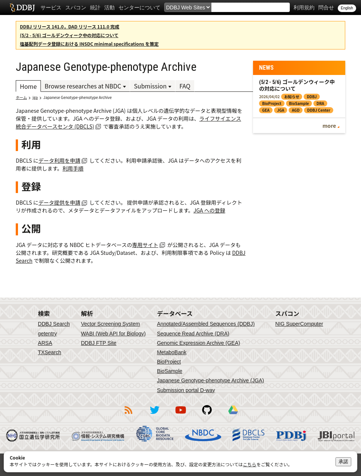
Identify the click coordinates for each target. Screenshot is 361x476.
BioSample (170, 371)
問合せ (326, 7)
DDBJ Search (54, 324)
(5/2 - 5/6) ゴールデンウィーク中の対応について (69, 35)
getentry (47, 334)
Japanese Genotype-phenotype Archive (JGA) (210, 380)
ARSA (45, 343)
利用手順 (73, 168)
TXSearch (49, 352)
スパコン (75, 7)
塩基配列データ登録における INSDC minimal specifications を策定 (89, 43)
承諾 (343, 461)
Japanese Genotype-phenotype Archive (77, 97)
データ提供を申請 (59, 202)
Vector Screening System (110, 324)
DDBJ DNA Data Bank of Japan (22, 7)
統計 (95, 7)
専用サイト (145, 244)
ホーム (21, 97)
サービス (50, 7)
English (347, 8)
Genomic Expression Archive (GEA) (198, 343)
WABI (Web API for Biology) (113, 334)
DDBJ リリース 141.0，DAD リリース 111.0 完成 (69, 26)
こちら (249, 464)
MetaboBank (172, 352)
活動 (109, 7)
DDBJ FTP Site (99, 343)
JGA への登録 (209, 210)
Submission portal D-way (186, 390)
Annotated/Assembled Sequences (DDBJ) (206, 324)
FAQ (184, 85)
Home (28, 86)
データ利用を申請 (59, 160)
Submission (150, 85)
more (329, 125)
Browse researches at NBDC (83, 85)
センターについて (139, 7)
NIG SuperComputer (299, 324)
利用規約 (304, 7)
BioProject (169, 362)
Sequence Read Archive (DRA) (193, 334)
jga (35, 97)
